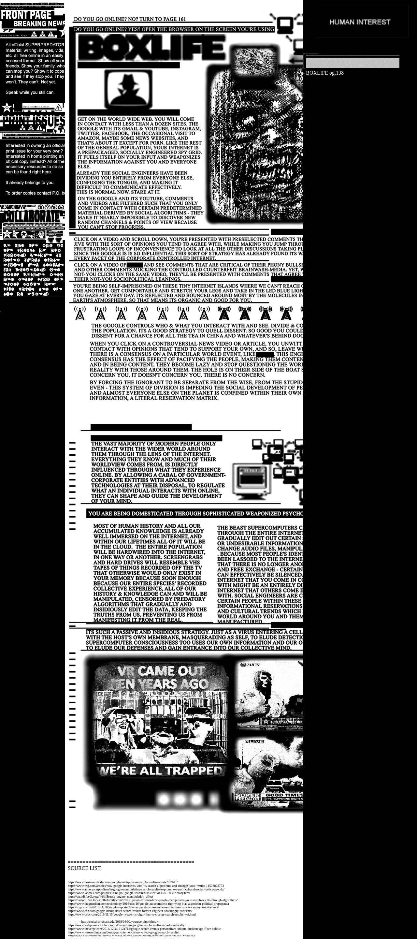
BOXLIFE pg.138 (325, 73)
